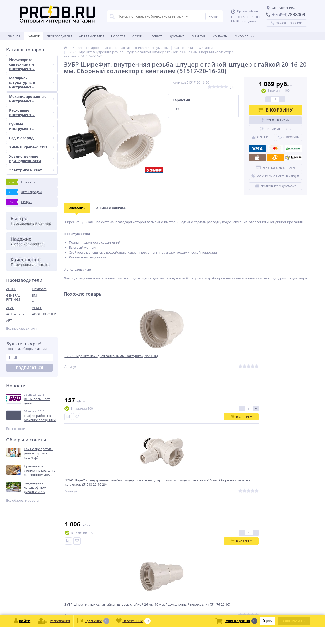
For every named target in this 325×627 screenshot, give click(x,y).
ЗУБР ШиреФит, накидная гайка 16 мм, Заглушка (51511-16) (93, 360)
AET (9, 320)
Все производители (21, 328)
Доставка (177, 36)
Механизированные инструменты (31, 98)
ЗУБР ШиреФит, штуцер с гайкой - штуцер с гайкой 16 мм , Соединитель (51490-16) (276, 362)
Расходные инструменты (31, 112)
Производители (59, 36)
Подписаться (29, 367)
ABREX (37, 307)
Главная (14, 36)
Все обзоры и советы (22, 500)
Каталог (33, 36)
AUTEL (11, 289)
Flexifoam (39, 289)
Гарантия (198, 36)
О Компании (244, 36)
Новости (118, 36)
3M (34, 295)
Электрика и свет (31, 169)
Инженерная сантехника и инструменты (31, 64)
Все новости (15, 428)
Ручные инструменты (31, 126)
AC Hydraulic (15, 314)
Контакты (220, 36)
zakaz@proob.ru (71, 602)
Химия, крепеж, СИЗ (31, 147)
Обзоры (138, 36)
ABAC (10, 307)
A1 (34, 301)
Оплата (157, 36)
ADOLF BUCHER (44, 314)
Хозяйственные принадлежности (31, 158)
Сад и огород (31, 137)
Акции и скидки (91, 36)
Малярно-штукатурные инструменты (31, 82)
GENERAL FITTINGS (13, 297)
